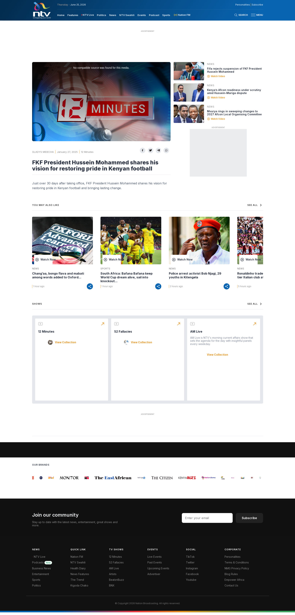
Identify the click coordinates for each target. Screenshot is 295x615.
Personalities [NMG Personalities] (242, 4)
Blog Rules (231, 576)
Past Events (154, 565)
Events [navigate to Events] (142, 15)
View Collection (65, 345)
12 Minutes (87, 151)
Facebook (192, 576)
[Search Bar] (241, 15)
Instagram (192, 571)
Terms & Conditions (237, 565)
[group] (34, 480)
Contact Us (231, 588)
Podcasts (42, 565)
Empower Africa (234, 582)
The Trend (77, 582)
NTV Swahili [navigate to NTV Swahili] (126, 15)
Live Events (154, 559)
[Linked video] (189, 71)
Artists (112, 576)
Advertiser (153, 576)
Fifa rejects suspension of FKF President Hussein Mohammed (234, 70)
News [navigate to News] (112, 15)
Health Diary (78, 571)
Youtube (191, 582)
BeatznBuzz (116, 582)
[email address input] (207, 521)
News (210, 64)
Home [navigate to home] (60, 15)
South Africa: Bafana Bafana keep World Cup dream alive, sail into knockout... (126, 277)
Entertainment (40, 576)
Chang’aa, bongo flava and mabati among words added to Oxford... (58, 275)
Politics (36, 588)
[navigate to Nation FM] (181, 15)
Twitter (190, 565)
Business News (41, 571)
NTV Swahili (77, 565)
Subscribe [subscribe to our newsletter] (257, 4)
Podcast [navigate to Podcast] (154, 15)
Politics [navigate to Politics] (101, 15)
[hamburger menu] (253, 15)
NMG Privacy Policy (237, 571)
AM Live (196, 334)
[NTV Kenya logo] (41, 10)
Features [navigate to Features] (72, 15)
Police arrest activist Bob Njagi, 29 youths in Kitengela (195, 275)
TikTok (190, 559)
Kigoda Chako (79, 588)
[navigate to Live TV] (87, 15)
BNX (112, 588)
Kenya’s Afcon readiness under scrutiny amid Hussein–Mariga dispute (234, 91)
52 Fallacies (123, 334)
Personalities (232, 559)
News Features (79, 576)
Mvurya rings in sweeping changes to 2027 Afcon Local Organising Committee (234, 113)
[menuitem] (60, 15)
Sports (105, 268)
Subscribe (249, 521)
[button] (255, 15)
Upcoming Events (158, 571)
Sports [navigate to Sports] (166, 15)
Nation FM (76, 559)
